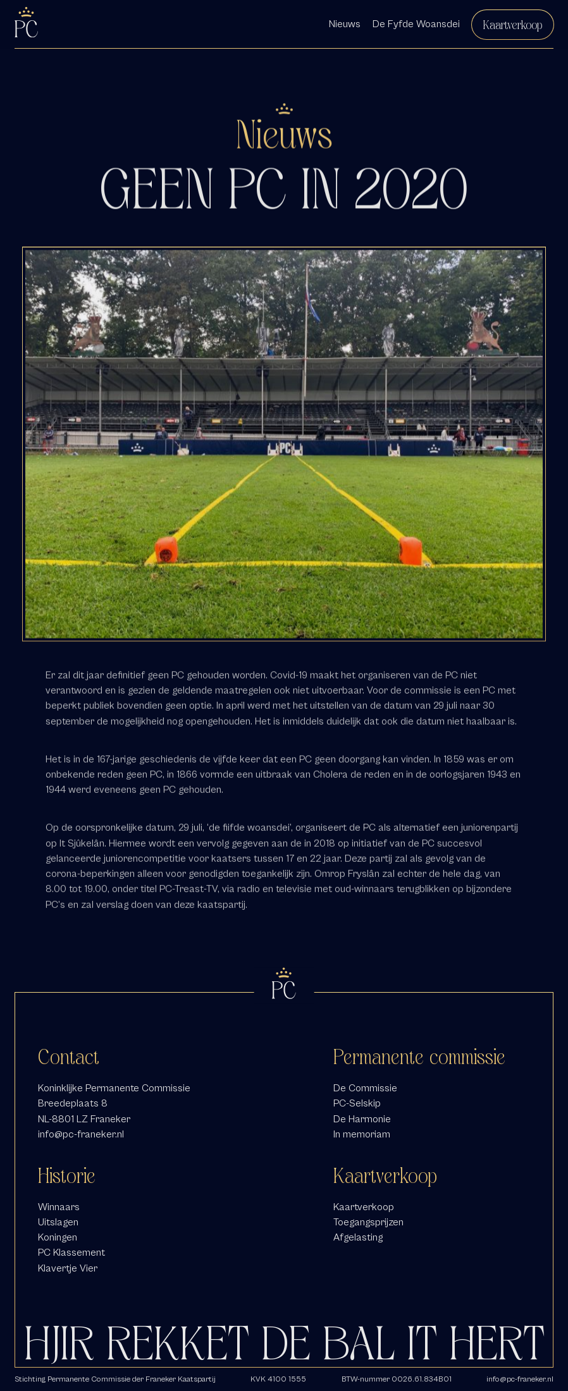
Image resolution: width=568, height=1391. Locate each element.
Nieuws (345, 23)
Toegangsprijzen (368, 1221)
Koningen (57, 1237)
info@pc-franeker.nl (81, 1134)
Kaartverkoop (512, 25)
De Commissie (365, 1087)
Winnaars (59, 1206)
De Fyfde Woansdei (416, 23)
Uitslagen (58, 1221)
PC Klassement (71, 1252)
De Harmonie (362, 1118)
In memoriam (361, 1134)
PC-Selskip (357, 1103)
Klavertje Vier (67, 1268)
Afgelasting (358, 1237)
